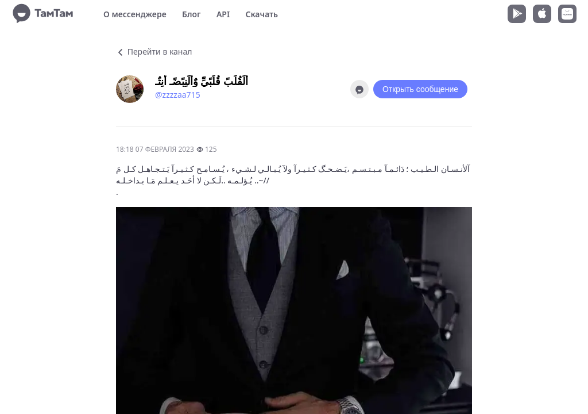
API (223, 14)
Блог (191, 14)
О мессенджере (135, 14)
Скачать (261, 14)
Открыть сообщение (420, 89)
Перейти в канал (154, 51)
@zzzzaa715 (177, 94)
